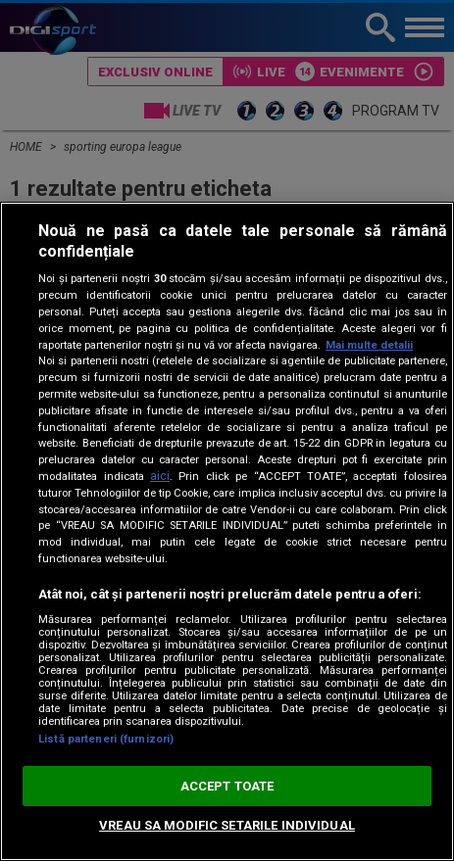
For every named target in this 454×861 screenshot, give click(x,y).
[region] (227, 531)
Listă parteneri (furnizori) (106, 739)
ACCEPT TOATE (227, 786)
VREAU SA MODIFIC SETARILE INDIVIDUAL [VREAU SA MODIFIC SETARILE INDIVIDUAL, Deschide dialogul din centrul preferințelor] (227, 825)
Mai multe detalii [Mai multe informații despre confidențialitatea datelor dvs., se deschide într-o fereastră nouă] (369, 345)
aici (160, 476)
